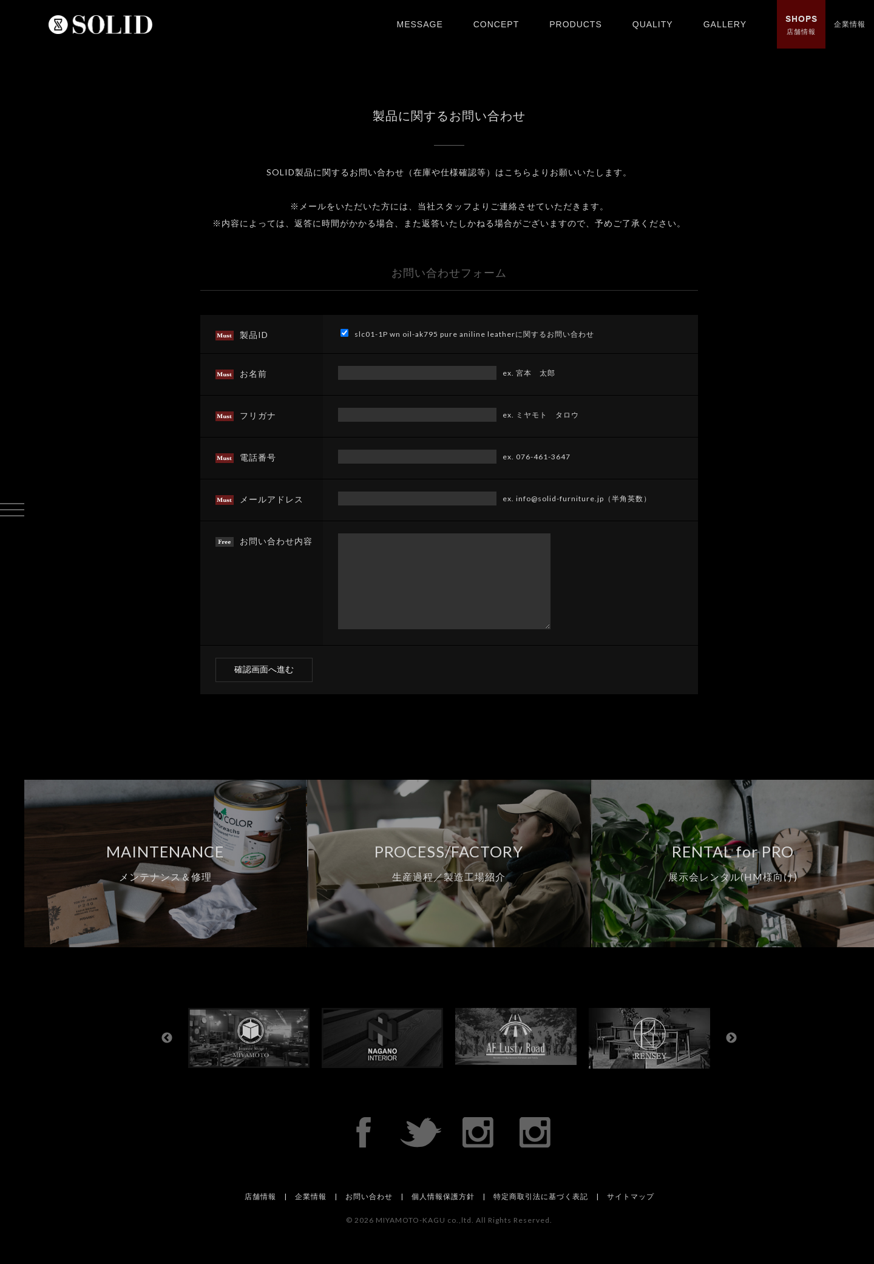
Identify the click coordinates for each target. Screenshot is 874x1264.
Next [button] (731, 1056)
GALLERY (725, 24)
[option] (255, 1056)
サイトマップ (630, 1214)
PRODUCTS (575, 24)
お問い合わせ (369, 1214)
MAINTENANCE (165, 880)
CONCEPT (496, 24)
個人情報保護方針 (443, 1214)
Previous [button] (167, 1056)
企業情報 (850, 24)
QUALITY (652, 24)
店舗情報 (801, 24)
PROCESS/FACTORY (448, 880)
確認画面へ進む (264, 687)
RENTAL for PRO (733, 880)
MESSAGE (419, 24)
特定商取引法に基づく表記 (540, 1214)
